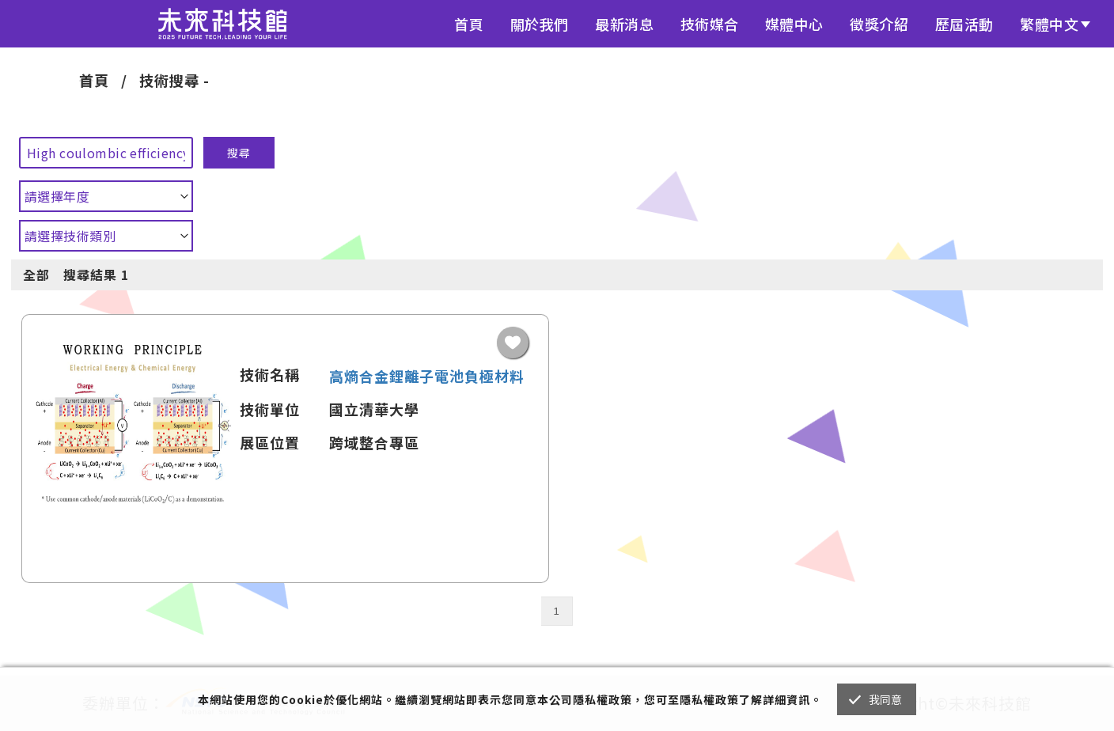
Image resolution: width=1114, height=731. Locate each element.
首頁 (468, 23)
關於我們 (539, 23)
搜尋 (239, 153)
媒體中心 (794, 23)
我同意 (886, 699)
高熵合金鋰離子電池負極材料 (427, 375)
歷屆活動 (964, 23)
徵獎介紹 (879, 23)
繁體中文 (1049, 23)
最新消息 (624, 23)
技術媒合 (709, 23)
